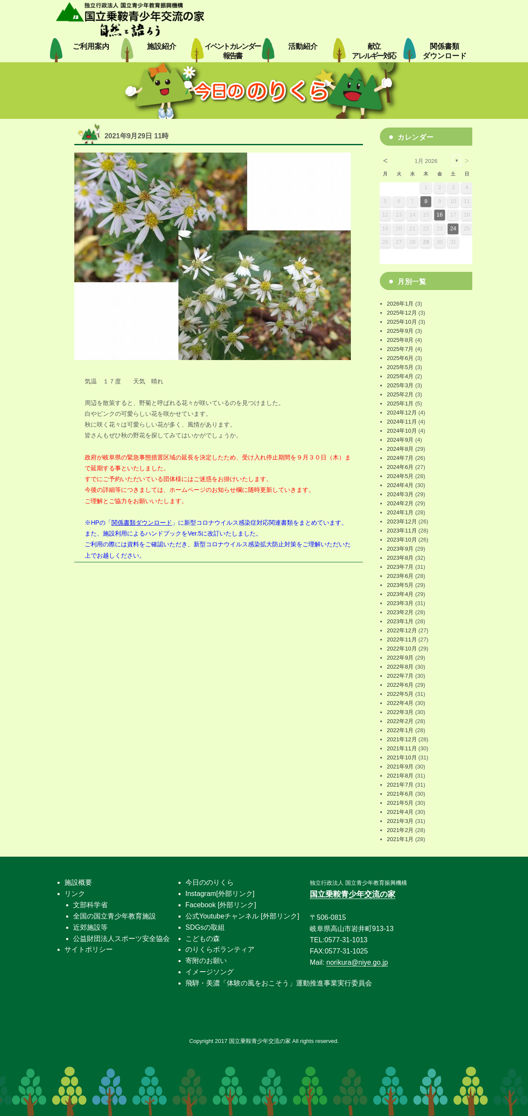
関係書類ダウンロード (141, 522)
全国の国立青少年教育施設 (114, 916)
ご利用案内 (91, 46)
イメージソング (209, 972)
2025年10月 (402, 322)
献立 (373, 51)
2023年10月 (402, 539)
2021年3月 (400, 821)
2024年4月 (400, 485)
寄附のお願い (206, 960)
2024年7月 (400, 458)
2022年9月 (400, 657)
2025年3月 (400, 385)
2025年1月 (400, 403)
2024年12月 (402, 412)
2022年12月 (402, 630)
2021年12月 (402, 739)
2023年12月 (402, 521)
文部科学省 (90, 905)
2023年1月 (400, 621)
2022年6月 (400, 685)
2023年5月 (400, 585)
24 (453, 228)
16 (439, 214)
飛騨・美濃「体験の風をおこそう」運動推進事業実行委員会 (278, 983)
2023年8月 (400, 558)
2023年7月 (400, 567)
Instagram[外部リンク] (219, 893)
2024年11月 (402, 421)
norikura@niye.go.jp (357, 962)
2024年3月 (400, 494)
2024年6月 (400, 467)
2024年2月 (400, 503)
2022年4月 (400, 703)
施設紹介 (161, 46)
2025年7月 (400, 349)
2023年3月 (400, 603)
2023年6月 (400, 576)
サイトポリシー (88, 949)
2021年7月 (400, 784)
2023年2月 (400, 612)
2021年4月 (400, 812)
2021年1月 (400, 839)
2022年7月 (400, 676)
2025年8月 (400, 340)
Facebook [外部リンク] (220, 905)
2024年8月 (400, 449)
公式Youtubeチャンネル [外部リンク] (242, 916)
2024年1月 (400, 512)
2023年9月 (400, 548)
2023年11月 (402, 530)
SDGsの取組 (205, 927)
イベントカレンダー (232, 51)
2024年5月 (400, 476)
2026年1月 (400, 303)
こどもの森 (202, 938)
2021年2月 (400, 830)
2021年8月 (400, 775)
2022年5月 (400, 694)
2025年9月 (400, 331)
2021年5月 (400, 803)
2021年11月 (402, 748)
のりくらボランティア (219, 949)
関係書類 (445, 51)
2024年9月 (400, 440)
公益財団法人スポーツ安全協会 (121, 938)
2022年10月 (402, 648)
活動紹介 (303, 46)
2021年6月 (400, 794)
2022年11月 (402, 639)
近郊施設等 (90, 927)
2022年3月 (400, 712)
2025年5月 (400, 367)
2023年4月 (400, 594)
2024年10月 (402, 430)
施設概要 (78, 882)
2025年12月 (402, 312)
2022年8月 (400, 666)
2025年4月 (400, 376)
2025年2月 (400, 394)
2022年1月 (400, 730)
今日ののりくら (209, 882)
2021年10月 (402, 757)
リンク (74, 893)
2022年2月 (400, 721)
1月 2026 (426, 161)
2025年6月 (400, 358)
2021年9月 (400, 766)
